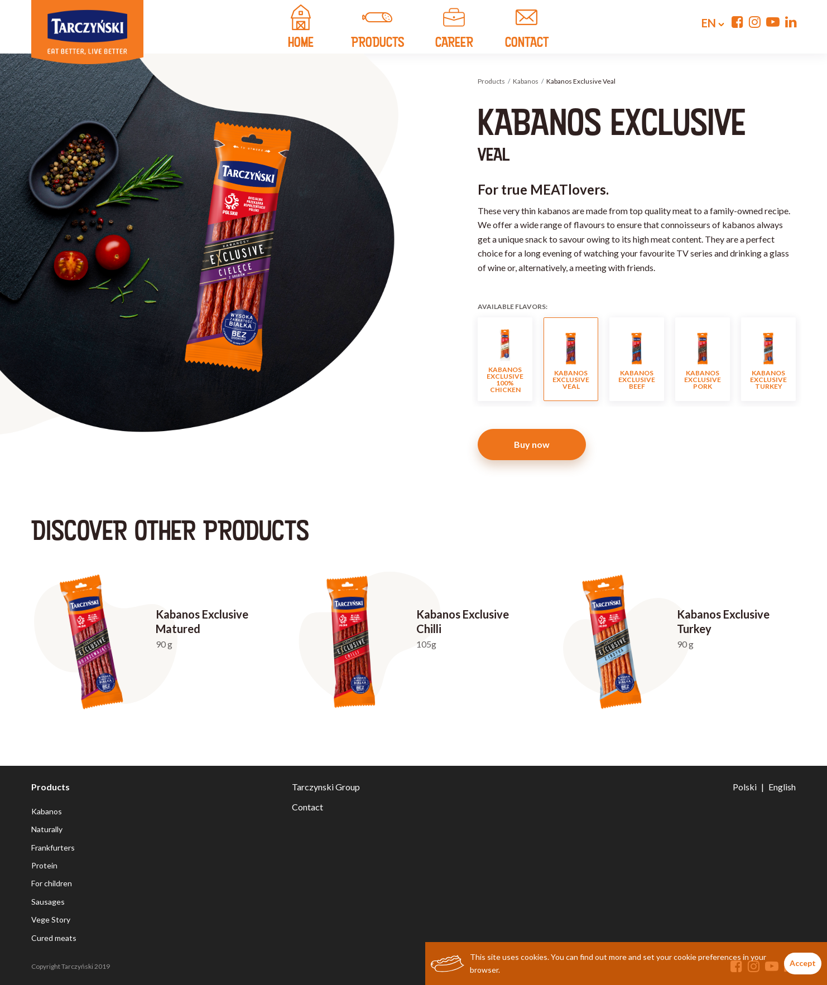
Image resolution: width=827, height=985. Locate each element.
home (300, 28)
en (704, 23)
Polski (745, 786)
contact (526, 28)
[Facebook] (737, 21)
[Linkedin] (791, 21)
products (377, 28)
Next (808, 359)
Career (454, 28)
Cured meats (53, 938)
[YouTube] (773, 21)
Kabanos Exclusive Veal (570, 359)
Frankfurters (53, 847)
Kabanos (525, 81)
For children (51, 883)
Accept (803, 963)
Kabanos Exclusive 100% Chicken (505, 359)
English (782, 786)
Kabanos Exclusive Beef (636, 359)
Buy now (532, 444)
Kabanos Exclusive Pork (702, 359)
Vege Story (50, 919)
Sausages (48, 901)
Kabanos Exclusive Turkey (768, 359)
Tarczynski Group (326, 786)
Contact (307, 806)
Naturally (46, 829)
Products (491, 81)
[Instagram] (755, 21)
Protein (44, 865)
